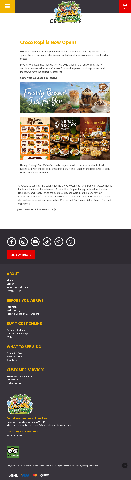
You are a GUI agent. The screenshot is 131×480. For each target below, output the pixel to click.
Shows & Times (15, 356)
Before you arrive (25, 300)
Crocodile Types (15, 353)
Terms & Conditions (17, 287)
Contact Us (12, 379)
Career (10, 283)
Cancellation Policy (17, 333)
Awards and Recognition (20, 376)
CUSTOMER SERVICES (25, 370)
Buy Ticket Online (24, 323)
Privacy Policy (14, 290)
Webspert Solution (90, 465)
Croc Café (12, 360)
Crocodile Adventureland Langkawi (38, 465)
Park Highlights (15, 310)
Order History (14, 383)
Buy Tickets (21, 254)
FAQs (9, 336)
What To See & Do (24, 347)
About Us (11, 280)
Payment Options (16, 330)
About (13, 274)
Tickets (125, 7)
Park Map (12, 306)
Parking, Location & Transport (23, 313)
